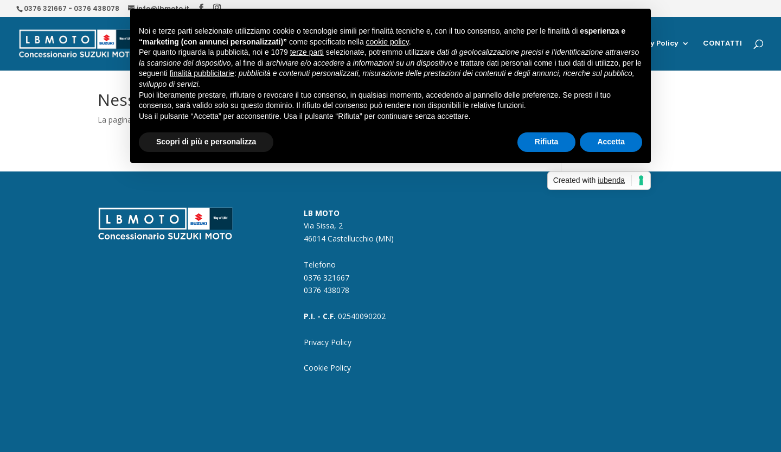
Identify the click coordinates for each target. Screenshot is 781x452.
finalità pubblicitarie (202, 73)
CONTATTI (722, 44)
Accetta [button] (611, 141)
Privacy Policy (327, 342)
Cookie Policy (327, 367)
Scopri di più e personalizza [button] (206, 141)
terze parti (307, 52)
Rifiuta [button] (547, 141)
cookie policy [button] (387, 41)
